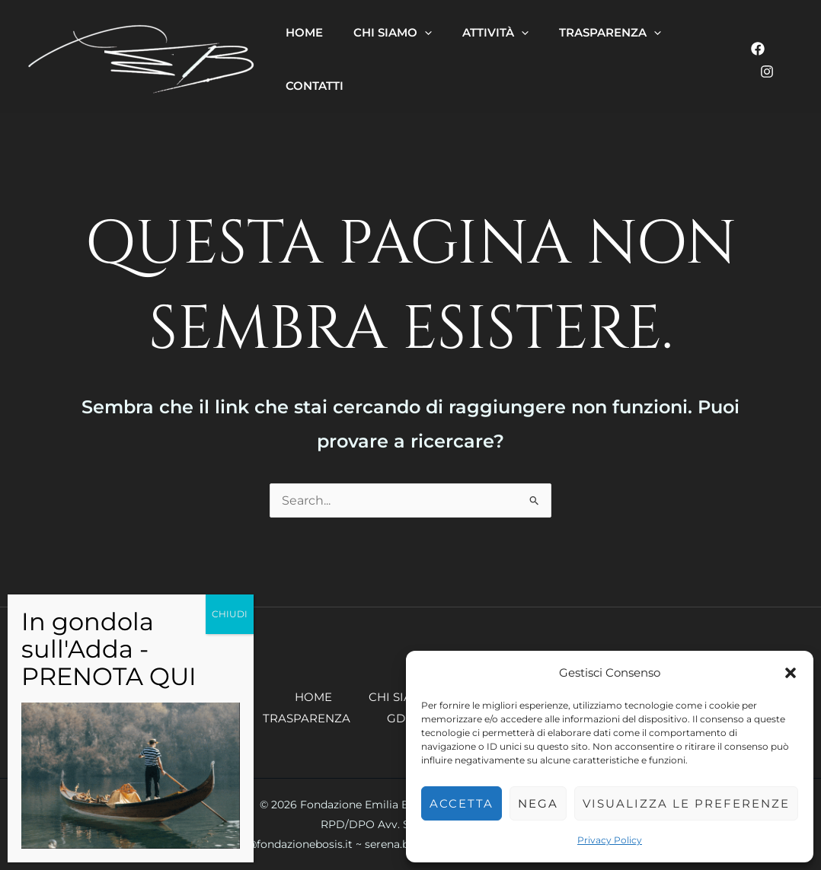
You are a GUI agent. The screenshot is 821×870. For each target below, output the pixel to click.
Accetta (462, 803)
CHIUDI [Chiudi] (230, 614)
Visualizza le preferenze (686, 803)
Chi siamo (401, 697)
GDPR (404, 718)
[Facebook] (758, 49)
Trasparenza (306, 718)
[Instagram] (767, 71)
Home (313, 697)
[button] (790, 672)
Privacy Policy (609, 840)
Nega (538, 803)
